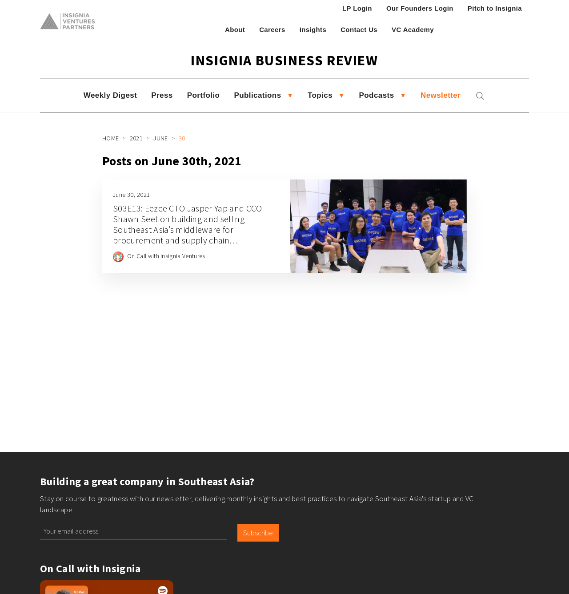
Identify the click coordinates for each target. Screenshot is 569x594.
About (235, 29)
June (160, 138)
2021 (136, 138)
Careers (272, 29)
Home (110, 138)
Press (161, 95)
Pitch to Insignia (495, 8)
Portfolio (203, 95)
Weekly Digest (110, 95)
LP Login (357, 8)
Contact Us (359, 29)
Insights (313, 29)
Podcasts (376, 95)
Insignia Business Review (284, 60)
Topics (320, 95)
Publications (257, 95)
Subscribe (258, 533)
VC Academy (413, 29)
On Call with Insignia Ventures (166, 256)
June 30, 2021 (131, 195)
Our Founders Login (419, 8)
